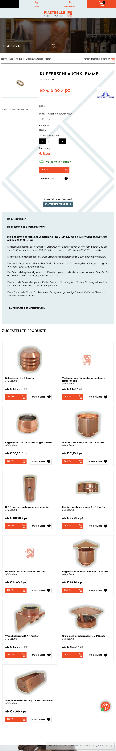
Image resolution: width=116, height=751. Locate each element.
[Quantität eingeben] (52, 141)
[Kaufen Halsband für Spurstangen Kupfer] (16, 590)
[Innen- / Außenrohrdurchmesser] (51, 119)
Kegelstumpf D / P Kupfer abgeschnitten (29, 442)
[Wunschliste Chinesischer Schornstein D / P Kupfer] (97, 655)
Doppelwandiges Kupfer (38, 59)
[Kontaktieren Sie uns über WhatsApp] (105, 706)
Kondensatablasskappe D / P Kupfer (83, 507)
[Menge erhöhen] (62, 141)
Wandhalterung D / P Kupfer (22, 636)
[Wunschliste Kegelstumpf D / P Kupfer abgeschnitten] (41, 461)
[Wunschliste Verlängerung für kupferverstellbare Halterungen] (97, 397)
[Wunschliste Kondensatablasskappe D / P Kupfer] (97, 526)
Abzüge (20, 59)
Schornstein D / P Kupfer (19, 378)
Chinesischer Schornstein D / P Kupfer (84, 636)
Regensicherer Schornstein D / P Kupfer (85, 571)
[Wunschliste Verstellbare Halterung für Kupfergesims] (41, 719)
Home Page (7, 59)
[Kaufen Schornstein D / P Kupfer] (16, 397)
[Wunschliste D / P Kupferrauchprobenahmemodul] (41, 526)
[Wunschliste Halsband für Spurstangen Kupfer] (41, 590)
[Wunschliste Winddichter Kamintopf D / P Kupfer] (97, 461)
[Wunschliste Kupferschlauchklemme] (54, 179)
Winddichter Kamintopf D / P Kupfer (83, 442)
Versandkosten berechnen (96, 59)
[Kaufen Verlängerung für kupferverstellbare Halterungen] (72, 397)
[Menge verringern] (42, 141)
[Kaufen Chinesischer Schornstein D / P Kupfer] (72, 655)
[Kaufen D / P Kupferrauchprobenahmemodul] (16, 526)
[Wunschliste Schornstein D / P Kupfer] (41, 397)
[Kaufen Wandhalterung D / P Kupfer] (16, 655)
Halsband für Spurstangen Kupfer (25, 571)
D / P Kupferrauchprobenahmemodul (27, 507)
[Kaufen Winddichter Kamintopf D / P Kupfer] (72, 461)
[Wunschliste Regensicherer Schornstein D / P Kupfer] (97, 590)
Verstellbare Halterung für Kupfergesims (29, 700)
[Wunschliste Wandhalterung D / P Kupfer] (41, 655)
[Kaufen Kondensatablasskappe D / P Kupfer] (72, 526)
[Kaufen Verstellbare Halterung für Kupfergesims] (16, 719)
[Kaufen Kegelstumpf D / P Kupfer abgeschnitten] (16, 461)
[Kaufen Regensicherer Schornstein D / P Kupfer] (72, 590)
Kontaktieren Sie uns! (58, 204)
